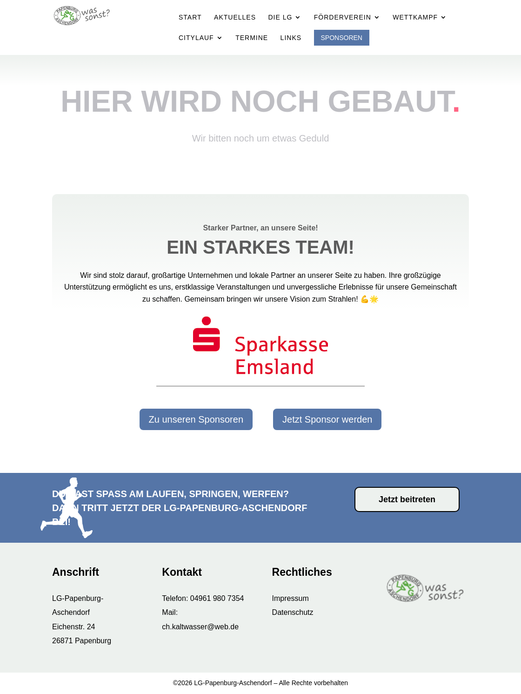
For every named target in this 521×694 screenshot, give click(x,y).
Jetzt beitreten (407, 499)
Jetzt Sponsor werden (327, 419)
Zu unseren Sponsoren (196, 419)
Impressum (290, 598)
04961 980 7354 (217, 598)
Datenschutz (293, 612)
